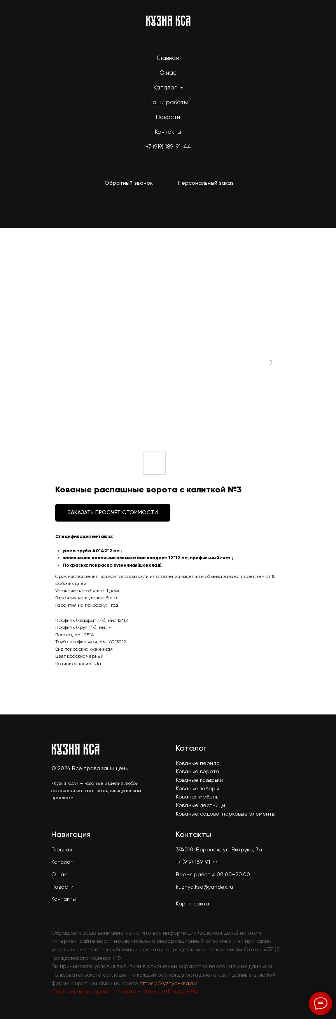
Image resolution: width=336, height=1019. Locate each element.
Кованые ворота (197, 771)
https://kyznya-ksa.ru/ (169, 983)
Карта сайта (192, 904)
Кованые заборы (197, 788)
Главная (168, 58)
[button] (128, 183)
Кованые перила (198, 763)
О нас (168, 73)
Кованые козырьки (199, 780)
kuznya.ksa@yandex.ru (204, 887)
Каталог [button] (166, 88)
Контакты (168, 132)
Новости (168, 117)
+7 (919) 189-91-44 (168, 147)
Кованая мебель (197, 797)
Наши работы (168, 102)
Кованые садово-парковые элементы (225, 814)
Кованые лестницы (200, 805)
